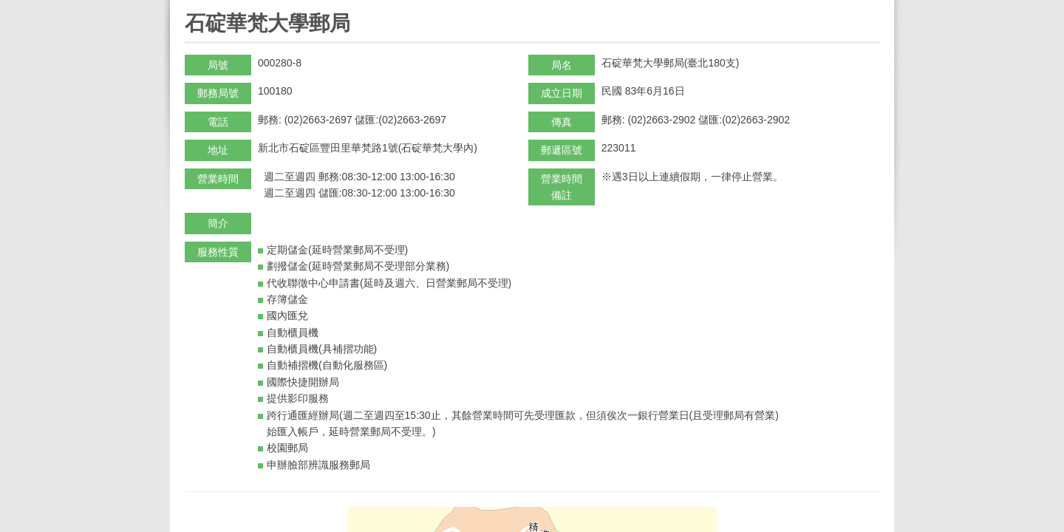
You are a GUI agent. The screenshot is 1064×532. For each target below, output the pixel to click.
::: (189, 6)
